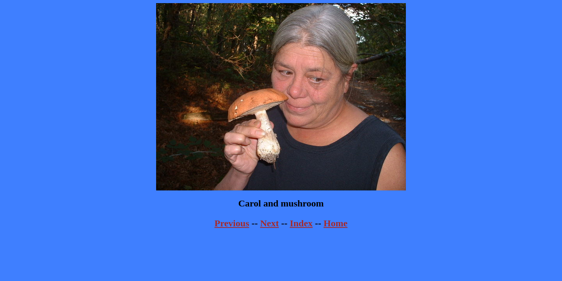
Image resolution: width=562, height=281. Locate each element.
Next (269, 223)
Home (335, 223)
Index (301, 223)
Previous (232, 223)
